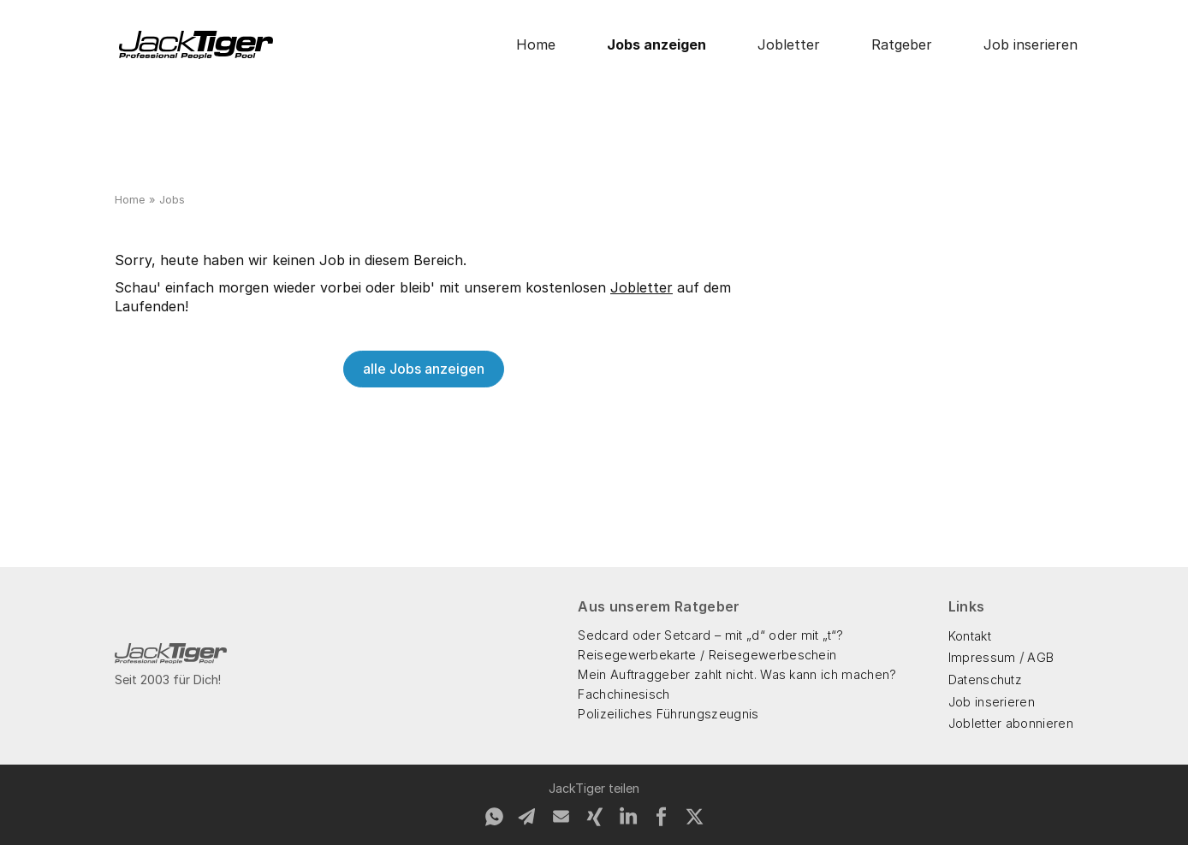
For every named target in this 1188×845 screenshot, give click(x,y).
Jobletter (788, 44)
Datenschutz (985, 679)
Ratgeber (901, 44)
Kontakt (969, 636)
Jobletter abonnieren (1010, 723)
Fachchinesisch (623, 694)
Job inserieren (1030, 44)
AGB (1040, 657)
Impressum (982, 657)
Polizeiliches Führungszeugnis (668, 713)
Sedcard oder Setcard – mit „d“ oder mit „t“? (710, 635)
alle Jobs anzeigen (423, 368)
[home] (196, 45)
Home (535, 44)
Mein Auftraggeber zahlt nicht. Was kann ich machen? (737, 674)
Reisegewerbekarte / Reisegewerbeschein (707, 654)
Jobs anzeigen (656, 44)
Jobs (172, 199)
